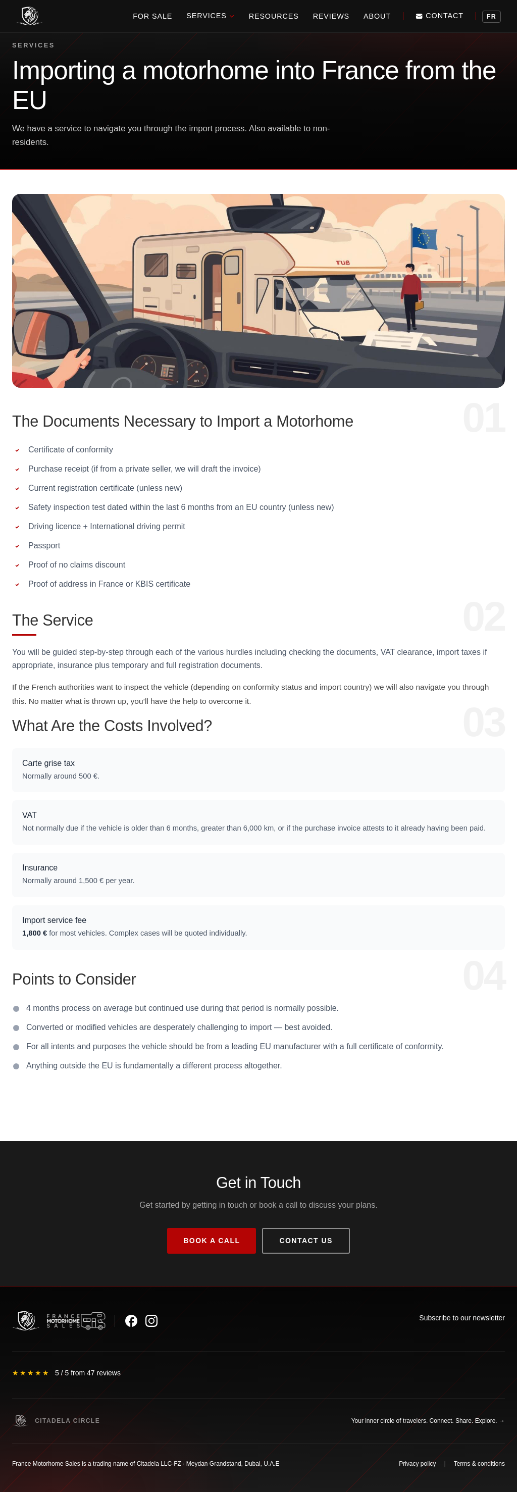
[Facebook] (131, 1321)
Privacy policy (417, 1463)
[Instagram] (151, 1321)
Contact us (305, 1241)
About (377, 16)
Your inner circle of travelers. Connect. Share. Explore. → (428, 1420)
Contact (439, 16)
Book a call (211, 1241)
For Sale (152, 16)
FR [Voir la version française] (491, 16)
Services (210, 16)
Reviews (331, 16)
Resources (274, 16)
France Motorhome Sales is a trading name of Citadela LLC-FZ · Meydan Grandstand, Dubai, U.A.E (146, 1463)
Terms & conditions (479, 1463)
